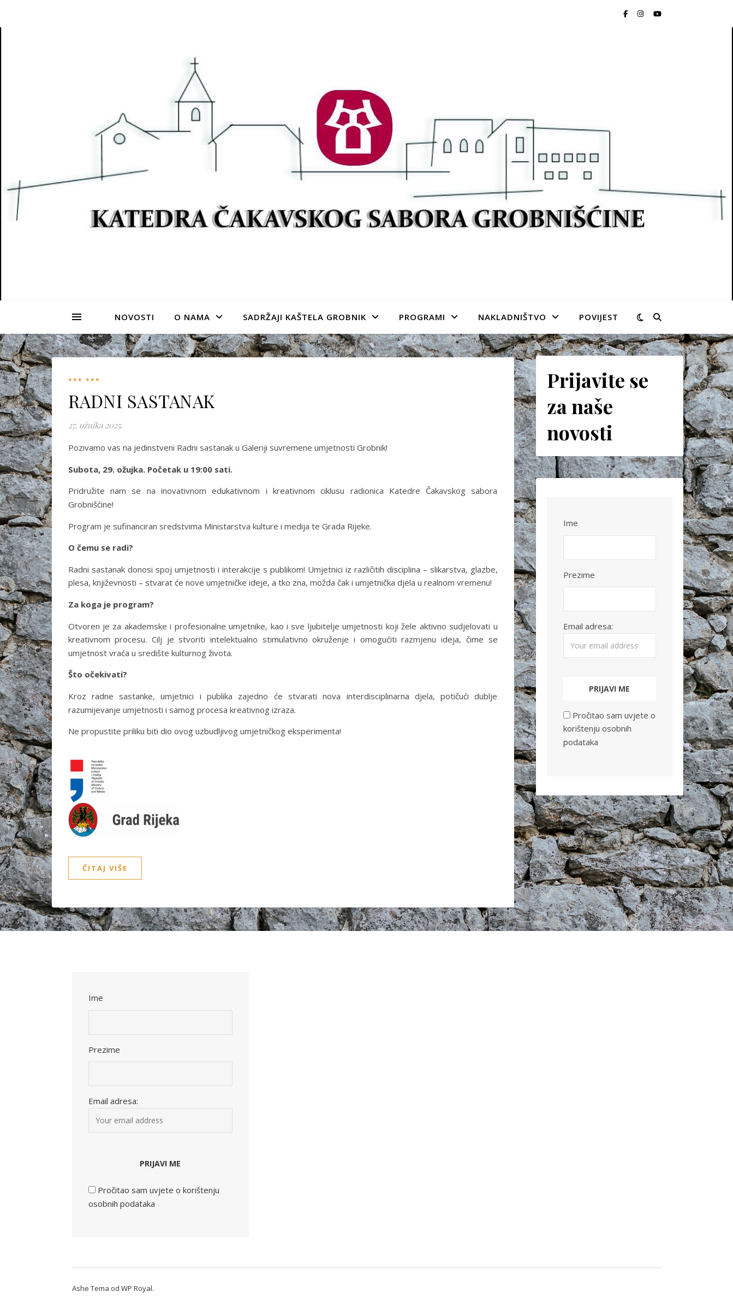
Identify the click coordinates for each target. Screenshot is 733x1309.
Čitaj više (105, 868)
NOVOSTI (134, 316)
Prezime (579, 574)
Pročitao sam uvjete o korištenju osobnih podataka (609, 728)
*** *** (84, 381)
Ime (570, 522)
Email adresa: (609, 639)
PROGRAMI (422, 316)
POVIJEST (598, 316)
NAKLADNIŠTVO (512, 316)
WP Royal (136, 1288)
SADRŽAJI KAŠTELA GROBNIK (304, 316)
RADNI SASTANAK (141, 400)
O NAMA (192, 316)
